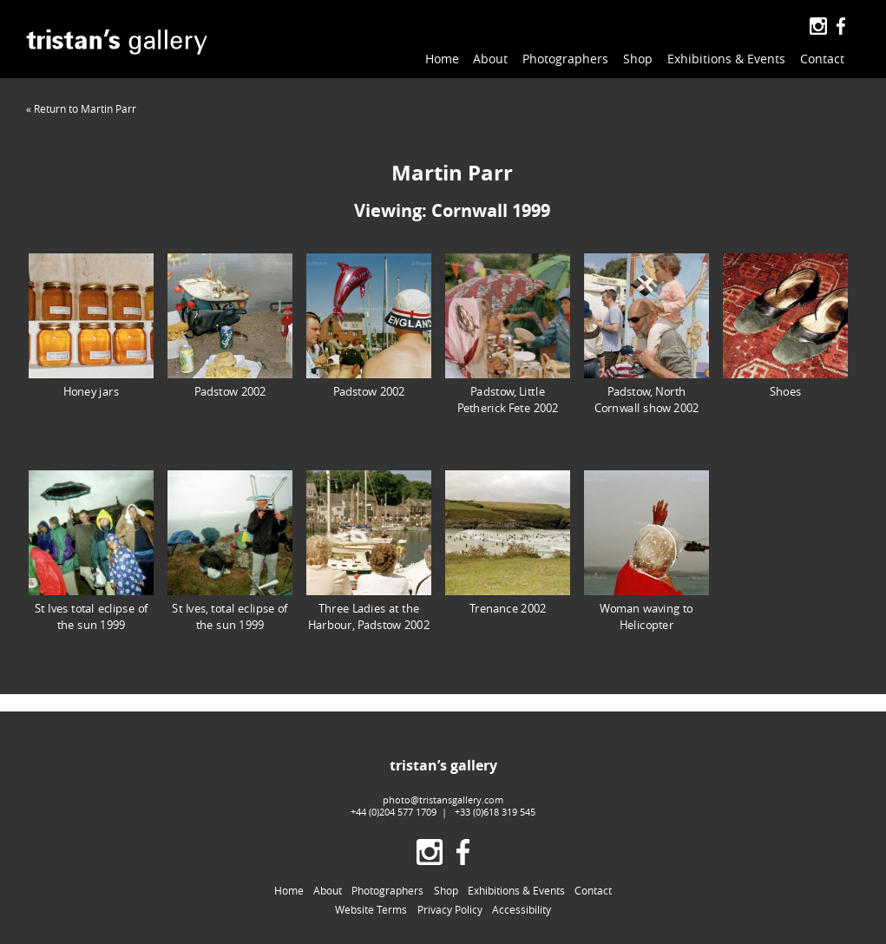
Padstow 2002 (229, 325)
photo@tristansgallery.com (443, 799)
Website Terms (371, 909)
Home (442, 58)
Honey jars (91, 325)
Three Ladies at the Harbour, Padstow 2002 (368, 551)
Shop (638, 58)
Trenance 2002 (507, 542)
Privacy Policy (449, 909)
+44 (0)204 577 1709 (393, 811)
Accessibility (521, 909)
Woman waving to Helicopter (646, 551)
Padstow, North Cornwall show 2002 (646, 334)
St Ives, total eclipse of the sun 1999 (229, 551)
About (490, 58)
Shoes (785, 325)
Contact (822, 58)
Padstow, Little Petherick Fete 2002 (507, 334)
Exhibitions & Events (726, 58)
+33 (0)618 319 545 (495, 811)
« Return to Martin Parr (81, 108)
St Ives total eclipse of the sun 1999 (91, 551)
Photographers (565, 58)
